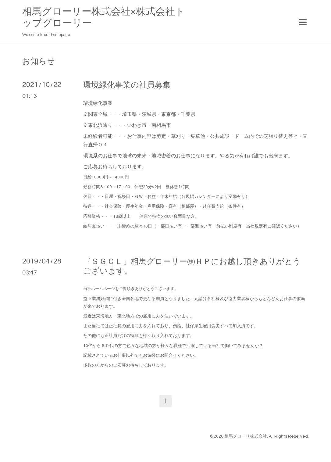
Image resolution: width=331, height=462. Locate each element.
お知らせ (38, 61)
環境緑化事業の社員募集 (127, 85)
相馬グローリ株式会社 (245, 436)
